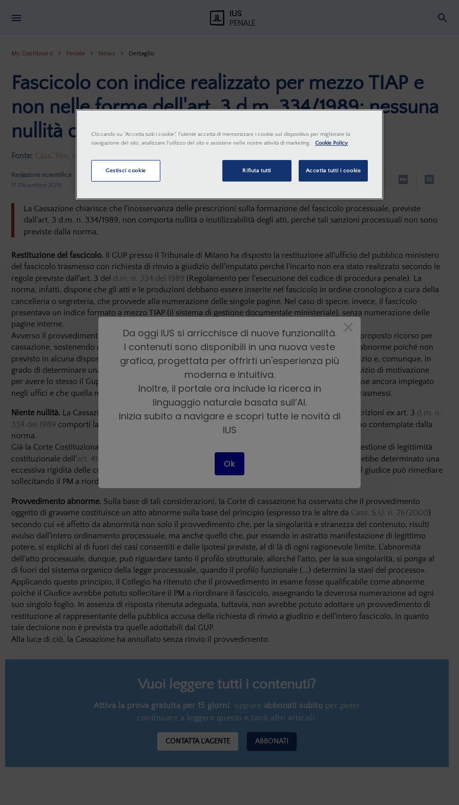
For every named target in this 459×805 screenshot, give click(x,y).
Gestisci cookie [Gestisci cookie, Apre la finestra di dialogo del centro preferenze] (126, 170)
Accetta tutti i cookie (333, 170)
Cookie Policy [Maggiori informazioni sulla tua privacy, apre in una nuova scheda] (331, 142)
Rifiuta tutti (256, 170)
